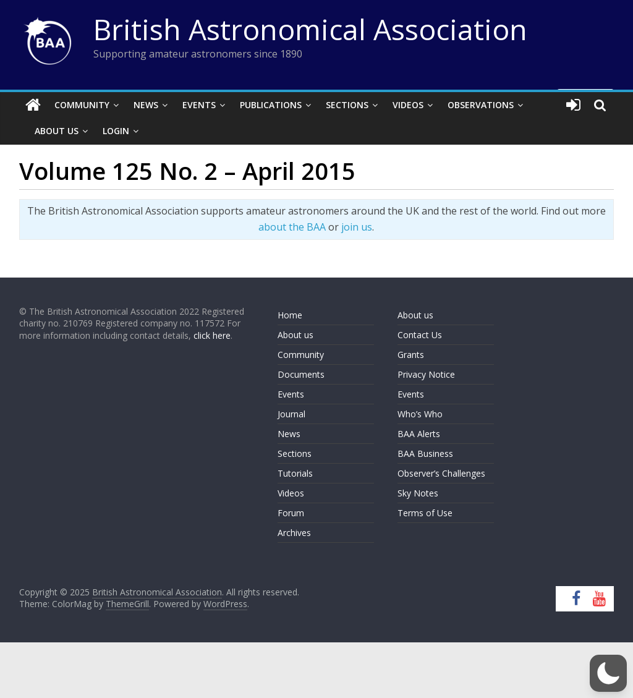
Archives (294, 532)
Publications (271, 105)
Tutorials (295, 473)
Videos (408, 105)
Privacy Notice (426, 374)
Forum (291, 513)
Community (81, 105)
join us (356, 227)
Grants (410, 354)
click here (212, 335)
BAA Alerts (418, 434)
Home (290, 315)
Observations (481, 105)
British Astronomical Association (310, 29)
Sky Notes (417, 493)
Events (199, 105)
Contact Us (419, 335)
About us (295, 335)
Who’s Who (420, 414)
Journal (291, 414)
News (146, 105)
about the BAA (292, 227)
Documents (301, 374)
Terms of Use (424, 513)
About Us (57, 131)
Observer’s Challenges (441, 473)
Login (116, 131)
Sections (347, 105)
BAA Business (425, 453)
